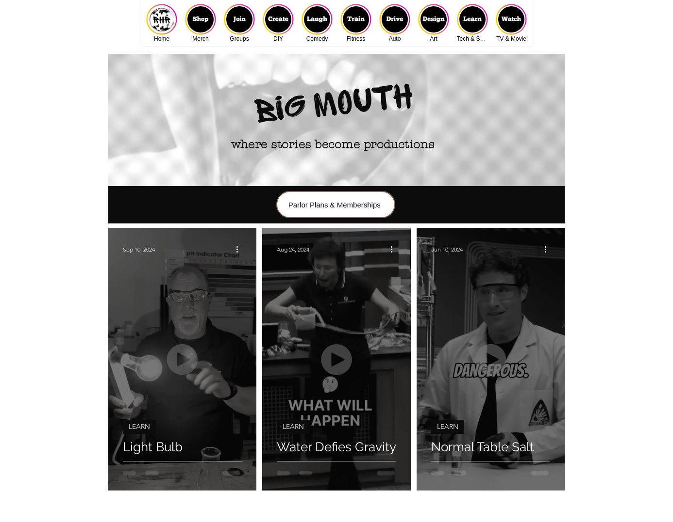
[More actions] (240, 249)
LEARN (139, 426)
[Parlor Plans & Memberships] (335, 204)
